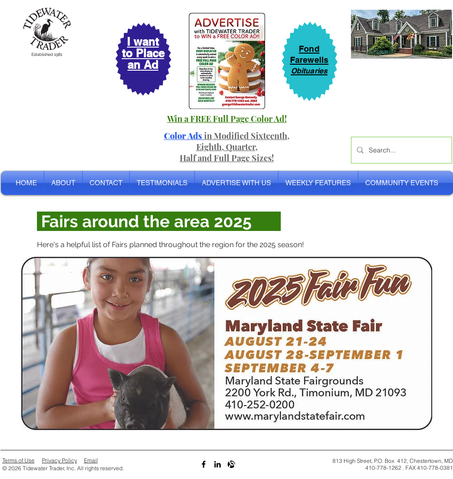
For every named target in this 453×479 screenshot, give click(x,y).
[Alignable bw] (231, 464)
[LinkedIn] (217, 464)
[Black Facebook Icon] (203, 464)
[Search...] (400, 150)
